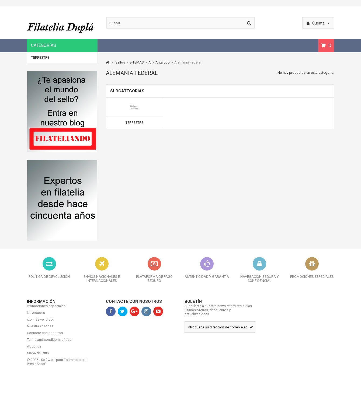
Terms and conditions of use (49, 344)
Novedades (36, 317)
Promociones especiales (46, 310)
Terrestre (40, 57)
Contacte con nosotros (45, 337)
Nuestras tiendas (40, 330)
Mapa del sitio (38, 357)
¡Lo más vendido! (40, 323)
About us (34, 350)
